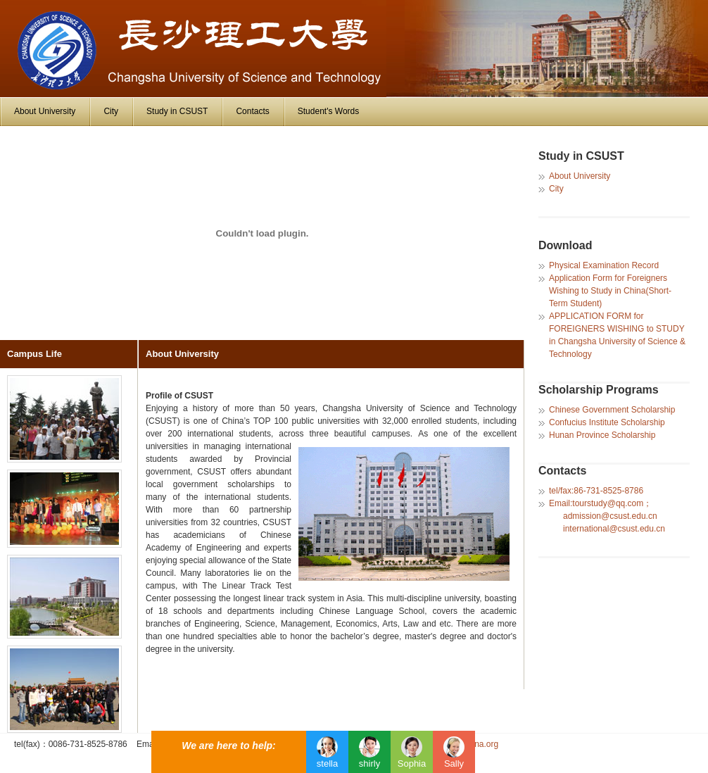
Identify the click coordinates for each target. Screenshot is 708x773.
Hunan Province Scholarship (602, 435)
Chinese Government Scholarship (612, 410)
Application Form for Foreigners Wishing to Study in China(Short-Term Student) (610, 290)
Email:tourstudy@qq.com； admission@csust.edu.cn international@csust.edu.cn (607, 516)
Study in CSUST (177, 111)
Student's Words (328, 111)
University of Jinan (193, 48)
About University (44, 111)
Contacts (252, 111)
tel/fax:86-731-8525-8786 (596, 491)
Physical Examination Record (604, 265)
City (110, 111)
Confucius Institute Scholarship (607, 422)
